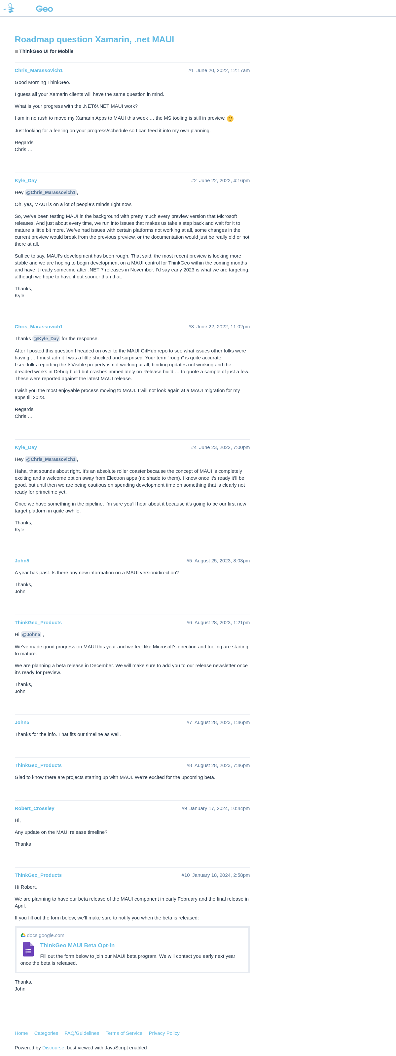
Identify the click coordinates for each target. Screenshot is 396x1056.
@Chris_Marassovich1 (50, 192)
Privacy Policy (164, 1033)
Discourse (53, 1047)
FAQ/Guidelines (81, 1033)
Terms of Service (124, 1033)
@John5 (31, 634)
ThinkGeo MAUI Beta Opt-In (77, 945)
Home (21, 1033)
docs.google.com (45, 935)
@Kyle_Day (46, 338)
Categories (46, 1033)
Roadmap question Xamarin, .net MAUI (94, 39)
